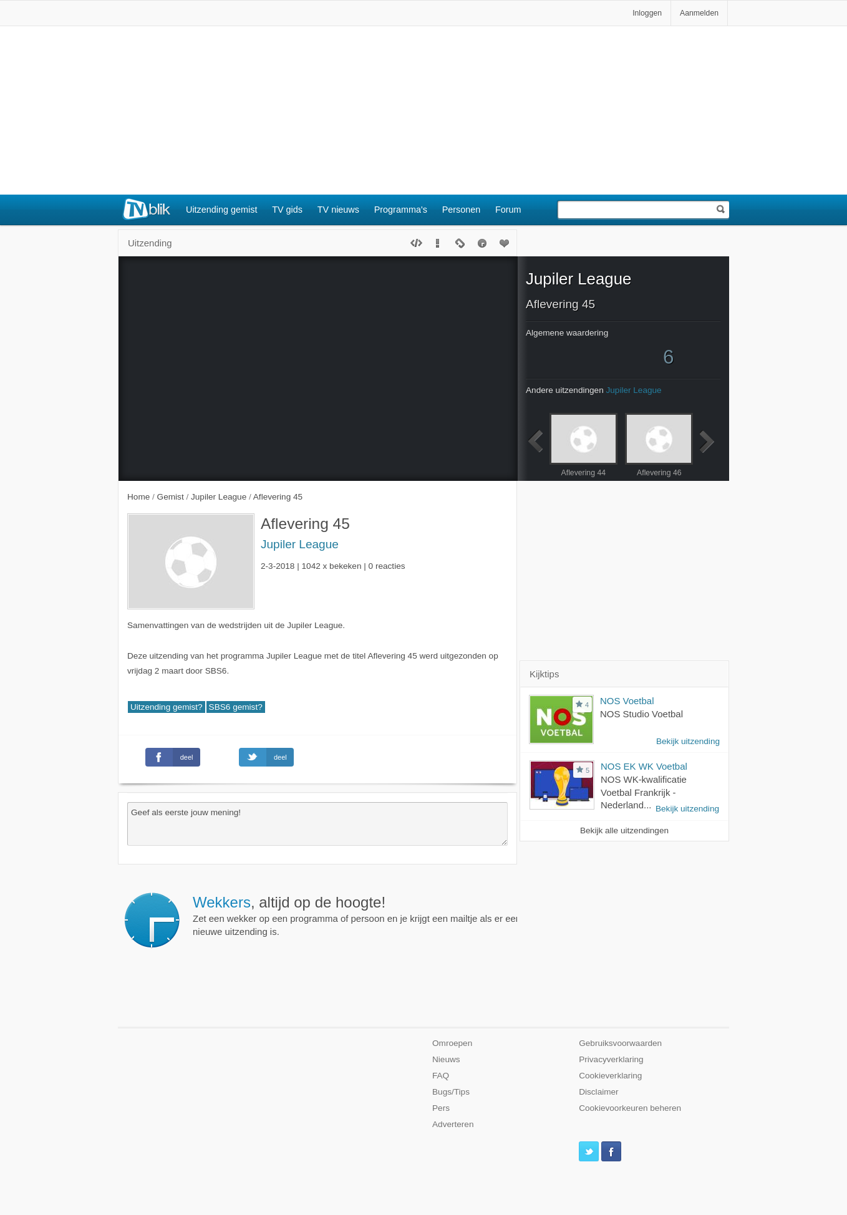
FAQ (440, 1075)
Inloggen (647, 13)
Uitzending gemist (221, 210)
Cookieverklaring (610, 1075)
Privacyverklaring (611, 1059)
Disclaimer (598, 1091)
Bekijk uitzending (688, 741)
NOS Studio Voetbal (641, 714)
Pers (441, 1108)
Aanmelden (699, 13)
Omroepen (452, 1043)
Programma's (400, 210)
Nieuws (446, 1059)
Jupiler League (300, 544)
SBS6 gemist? (236, 707)
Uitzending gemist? (166, 707)
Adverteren (453, 1124)
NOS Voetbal (627, 700)
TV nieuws (338, 210)
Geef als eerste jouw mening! (317, 824)
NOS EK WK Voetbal (644, 766)
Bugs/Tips (451, 1091)
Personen (461, 210)
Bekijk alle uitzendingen (624, 830)
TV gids (287, 210)
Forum (508, 210)
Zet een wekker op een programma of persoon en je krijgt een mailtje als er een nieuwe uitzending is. (357, 915)
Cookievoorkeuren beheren (630, 1108)
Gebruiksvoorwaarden (620, 1043)
